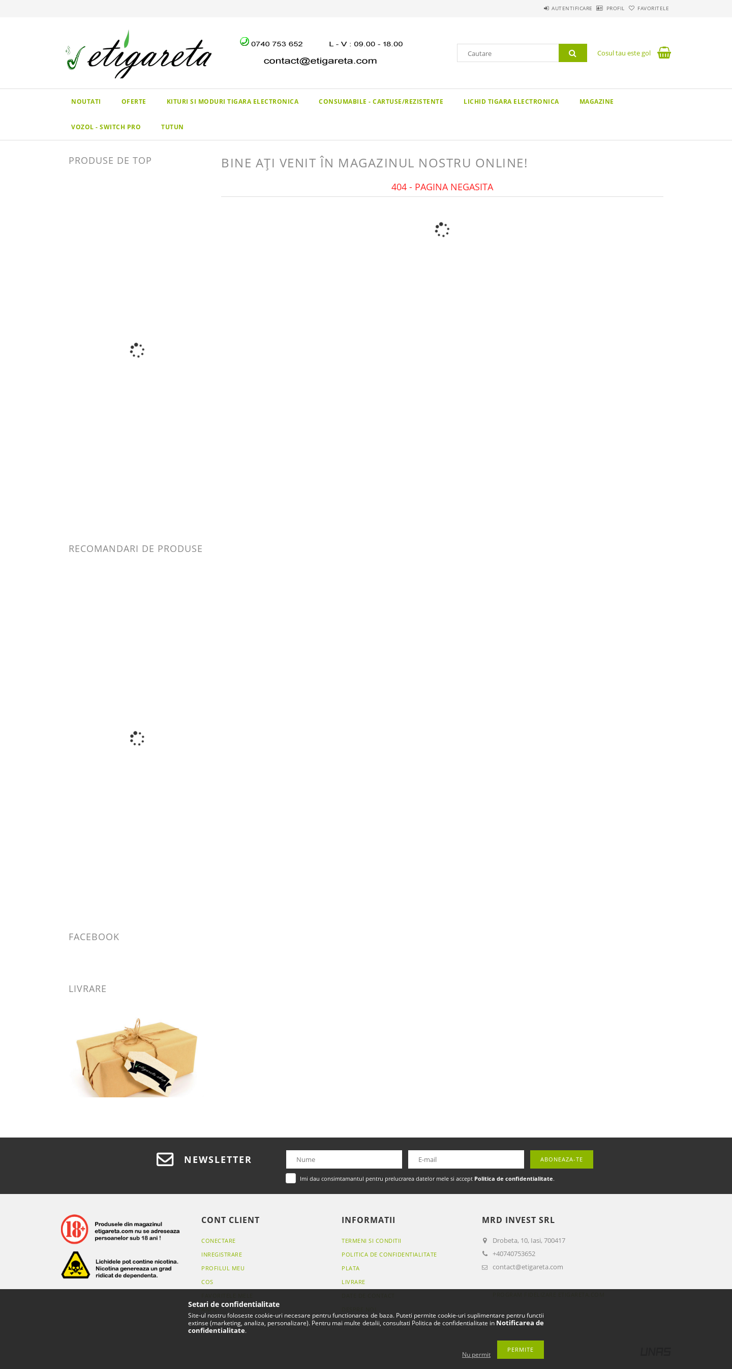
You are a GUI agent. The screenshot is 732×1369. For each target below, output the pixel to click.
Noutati (86, 101)
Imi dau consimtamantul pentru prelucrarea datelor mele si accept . (427, 1178)
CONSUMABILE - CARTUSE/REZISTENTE (381, 101)
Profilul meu (223, 1268)
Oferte (133, 101)
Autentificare (544, 8)
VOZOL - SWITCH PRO (106, 127)
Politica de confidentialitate (389, 1254)
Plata (351, 1268)
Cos (207, 1282)
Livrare (353, 1282)
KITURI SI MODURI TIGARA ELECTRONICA (233, 101)
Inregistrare (221, 1254)
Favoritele (647, 8)
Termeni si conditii (372, 1240)
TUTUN (172, 127)
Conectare (218, 1240)
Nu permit (476, 1354)
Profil (599, 8)
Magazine (597, 101)
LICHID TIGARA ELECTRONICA (511, 101)
